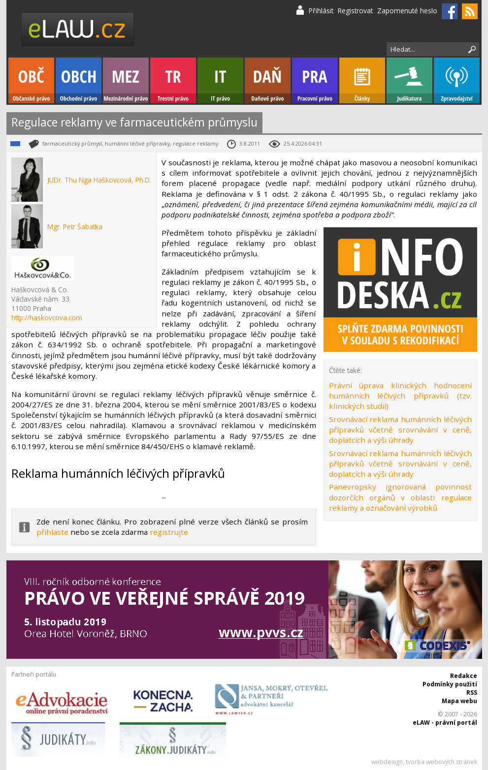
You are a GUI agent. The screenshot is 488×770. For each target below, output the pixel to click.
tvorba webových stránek (441, 762)
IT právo (220, 80)
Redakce (463, 676)
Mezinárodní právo (126, 80)
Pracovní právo (315, 80)
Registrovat (355, 10)
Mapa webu (459, 701)
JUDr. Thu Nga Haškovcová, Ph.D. (99, 180)
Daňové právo (268, 80)
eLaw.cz (78, 29)
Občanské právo (31, 80)
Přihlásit (321, 10)
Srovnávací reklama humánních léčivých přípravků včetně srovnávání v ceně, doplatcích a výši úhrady (400, 429)
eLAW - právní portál (445, 722)
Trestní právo (173, 80)
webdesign (387, 762)
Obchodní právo (78, 80)
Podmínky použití (450, 684)
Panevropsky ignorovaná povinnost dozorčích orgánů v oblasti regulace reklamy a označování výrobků (400, 497)
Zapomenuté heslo (407, 10)
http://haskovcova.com (46, 317)
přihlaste (52, 532)
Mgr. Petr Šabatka (74, 226)
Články (362, 80)
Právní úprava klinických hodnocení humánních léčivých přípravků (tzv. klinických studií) (400, 395)
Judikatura (409, 80)
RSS (471, 692)
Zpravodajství (457, 80)
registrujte (169, 532)
